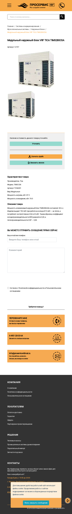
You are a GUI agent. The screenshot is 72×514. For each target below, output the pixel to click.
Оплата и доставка (14, 412)
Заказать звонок (36, 163)
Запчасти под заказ (15, 452)
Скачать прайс (36, 156)
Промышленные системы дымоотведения (23, 445)
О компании (12, 388)
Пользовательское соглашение (19, 396)
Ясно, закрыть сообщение (36, 503)
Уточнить (36, 144)
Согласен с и (35, 289)
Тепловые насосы (14, 441)
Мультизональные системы (18, 29)
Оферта (10, 420)
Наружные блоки (37, 29)
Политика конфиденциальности (19, 392)
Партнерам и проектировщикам (19, 424)
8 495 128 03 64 (16, 336)
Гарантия (11, 416)
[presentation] (26, 280)
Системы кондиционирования (27, 26)
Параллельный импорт (16, 448)
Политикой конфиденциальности (31, 288)
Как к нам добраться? (15, 474)
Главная (10, 26)
